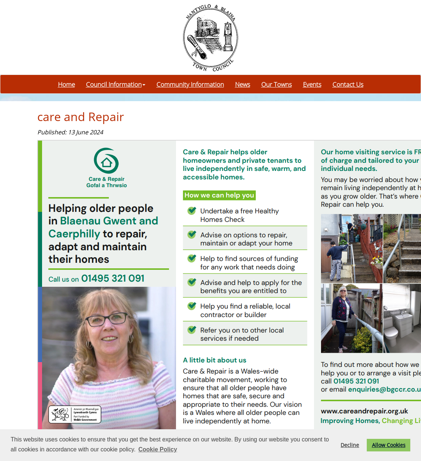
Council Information (115, 84)
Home (66, 84)
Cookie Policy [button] (157, 449)
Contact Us (347, 84)
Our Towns (276, 84)
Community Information (190, 84)
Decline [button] (350, 444)
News (242, 84)
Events (312, 84)
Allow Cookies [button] (389, 444)
